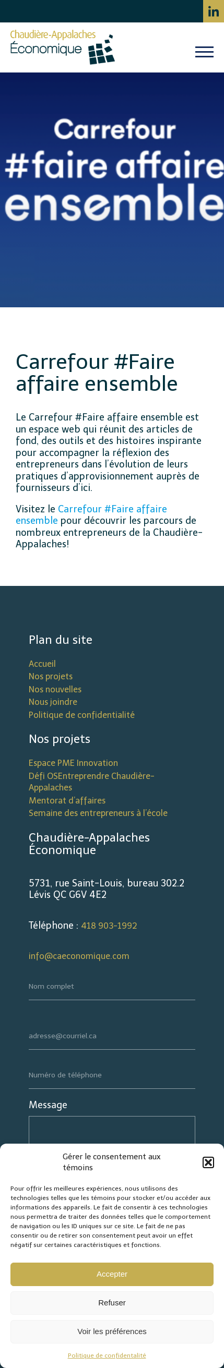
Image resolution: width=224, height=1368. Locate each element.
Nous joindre (53, 702)
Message (48, 1105)
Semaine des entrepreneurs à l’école (98, 813)
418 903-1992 (109, 926)
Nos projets (51, 676)
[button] (208, 1162)
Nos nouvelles (55, 689)
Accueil (42, 664)
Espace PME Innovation (73, 763)
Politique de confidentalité (107, 1355)
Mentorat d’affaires (67, 801)
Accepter (112, 1273)
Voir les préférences (112, 1331)
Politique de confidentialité (82, 715)
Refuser (112, 1302)
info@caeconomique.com (79, 956)
